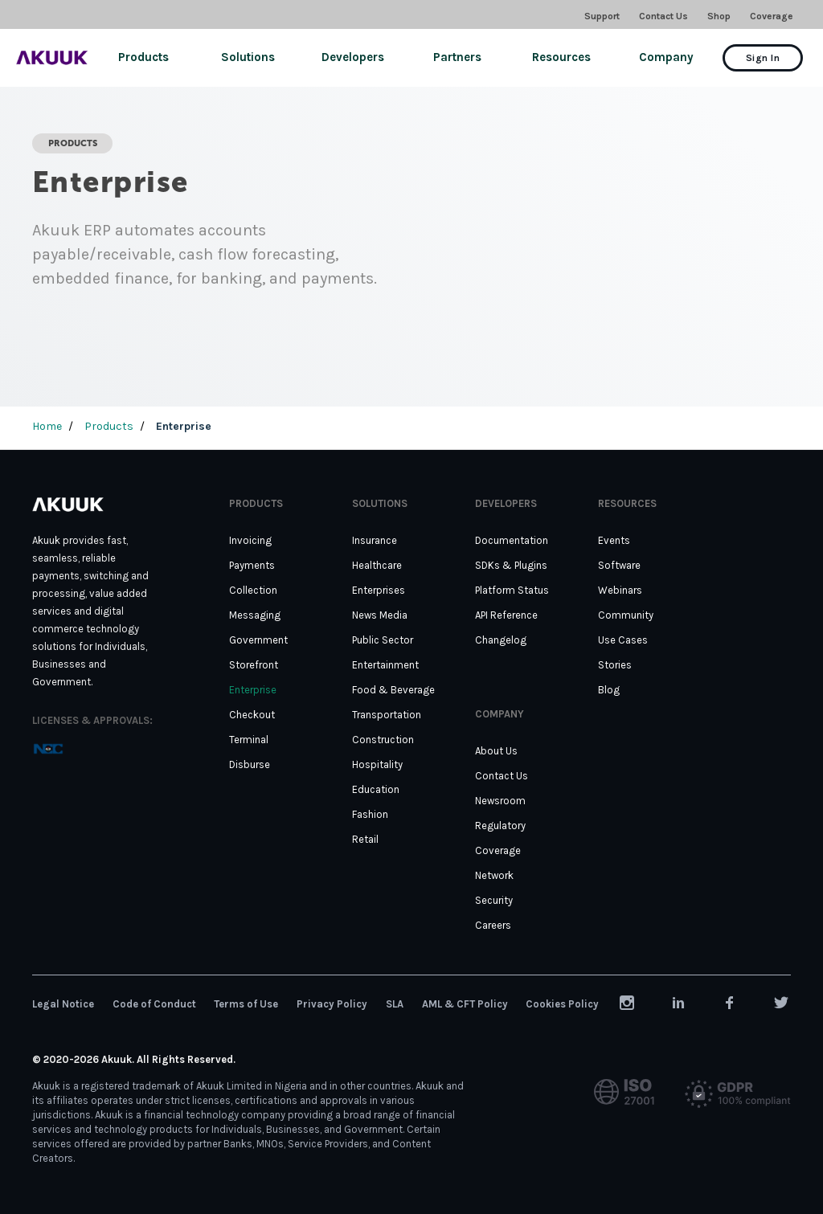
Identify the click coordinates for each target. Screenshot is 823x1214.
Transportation (386, 715)
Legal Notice (63, 1004)
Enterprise (252, 690)
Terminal (248, 740)
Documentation (511, 540)
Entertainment (385, 665)
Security (494, 900)
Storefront (253, 665)
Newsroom (500, 801)
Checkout (252, 715)
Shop (719, 16)
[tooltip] (48, 748)
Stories (615, 665)
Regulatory (500, 826)
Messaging (254, 615)
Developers (352, 57)
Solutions (248, 57)
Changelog (500, 640)
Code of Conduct (154, 1004)
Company (666, 57)
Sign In (763, 57)
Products (143, 57)
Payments (252, 565)
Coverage (771, 16)
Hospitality (377, 764)
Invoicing (250, 540)
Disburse (249, 764)
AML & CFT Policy (465, 1004)
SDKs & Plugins (511, 565)
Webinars (620, 590)
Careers (493, 925)
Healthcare (377, 565)
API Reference (506, 615)
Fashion (370, 814)
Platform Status (512, 590)
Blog (609, 690)
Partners (457, 57)
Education (375, 789)
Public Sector (382, 640)
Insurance (374, 540)
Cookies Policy (562, 1004)
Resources (561, 57)
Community (625, 615)
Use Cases (623, 640)
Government (258, 640)
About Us (496, 751)
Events (614, 540)
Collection (253, 590)
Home (47, 426)
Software (619, 565)
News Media (379, 615)
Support (602, 16)
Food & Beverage (393, 690)
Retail (365, 839)
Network (494, 875)
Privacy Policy (332, 1004)
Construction (383, 740)
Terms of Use (246, 1004)
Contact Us (663, 16)
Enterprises (378, 590)
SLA (394, 1004)
